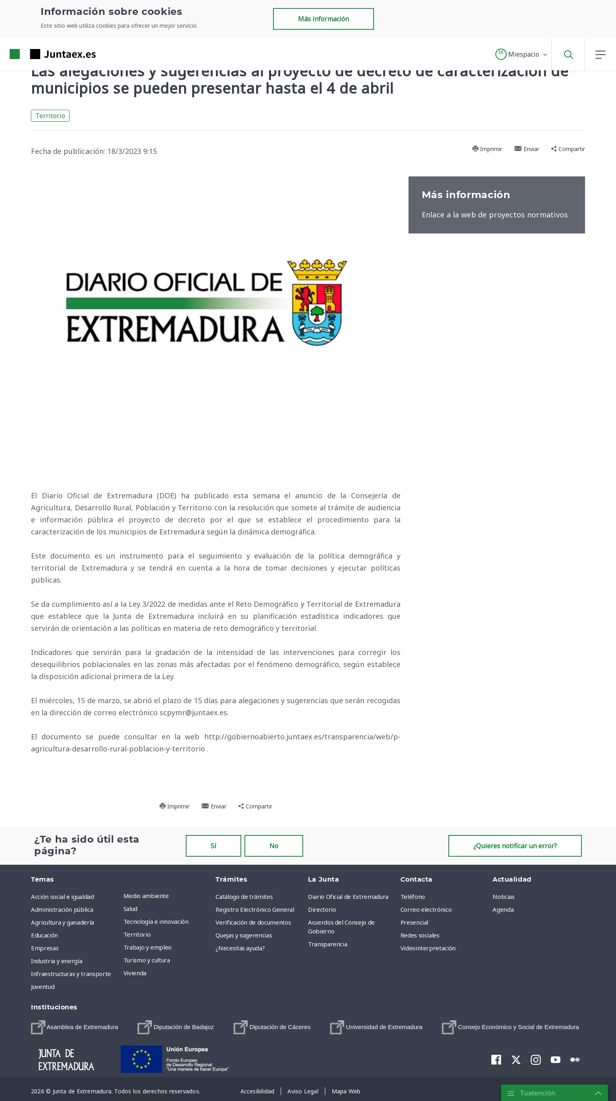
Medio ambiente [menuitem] (146, 896)
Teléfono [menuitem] (412, 896)
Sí (213, 845)
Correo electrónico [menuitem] (426, 909)
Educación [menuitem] (44, 935)
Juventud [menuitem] (42, 986)
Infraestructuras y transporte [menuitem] (71, 974)
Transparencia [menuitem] (327, 944)
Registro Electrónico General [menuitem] (255, 909)
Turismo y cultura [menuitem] (146, 960)
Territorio (50, 115)
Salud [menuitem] (130, 909)
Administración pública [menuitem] (62, 909)
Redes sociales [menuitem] (419, 935)
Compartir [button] (568, 149)
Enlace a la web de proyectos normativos (495, 214)
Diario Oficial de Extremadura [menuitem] (348, 896)
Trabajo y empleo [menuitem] (147, 947)
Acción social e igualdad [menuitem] (62, 896)
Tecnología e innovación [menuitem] (156, 921)
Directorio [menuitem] (322, 909)
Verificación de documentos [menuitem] (253, 922)
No (273, 845)
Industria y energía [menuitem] (56, 961)
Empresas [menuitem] (44, 948)
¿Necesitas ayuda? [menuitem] (240, 948)
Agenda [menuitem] (503, 909)
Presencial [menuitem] (414, 922)
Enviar (526, 149)
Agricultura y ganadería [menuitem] (62, 922)
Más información (323, 18)
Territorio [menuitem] (137, 934)
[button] (521, 54)
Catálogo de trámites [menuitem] (244, 896)
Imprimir (487, 149)
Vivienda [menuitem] (134, 973)
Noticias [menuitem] (503, 896)
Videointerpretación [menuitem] (428, 948)
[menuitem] (74, 1027)
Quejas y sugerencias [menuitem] (244, 935)
